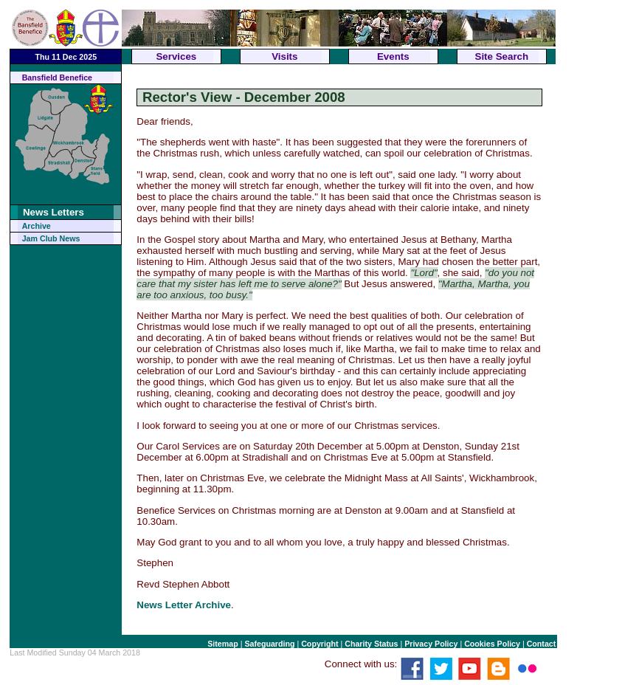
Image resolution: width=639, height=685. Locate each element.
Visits (284, 56)
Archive (36, 225)
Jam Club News (51, 238)
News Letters (53, 212)
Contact (541, 643)
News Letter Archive (184, 604)
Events (393, 56)
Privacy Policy (430, 643)
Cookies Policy (492, 643)
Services (176, 56)
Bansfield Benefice (57, 77)
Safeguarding (269, 643)
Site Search (502, 56)
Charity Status (371, 643)
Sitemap (222, 643)
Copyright (319, 643)
